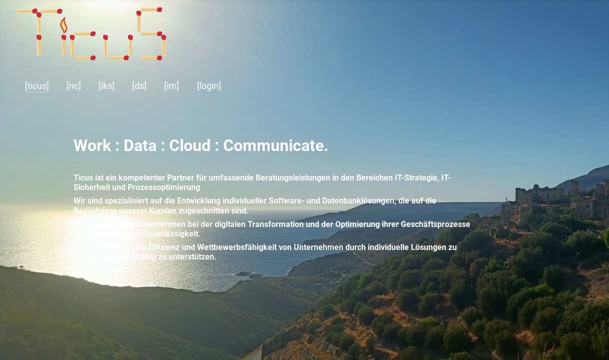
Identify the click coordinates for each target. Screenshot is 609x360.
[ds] (139, 86)
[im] (171, 86)
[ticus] (37, 86)
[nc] (74, 86)
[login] (209, 86)
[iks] (107, 86)
